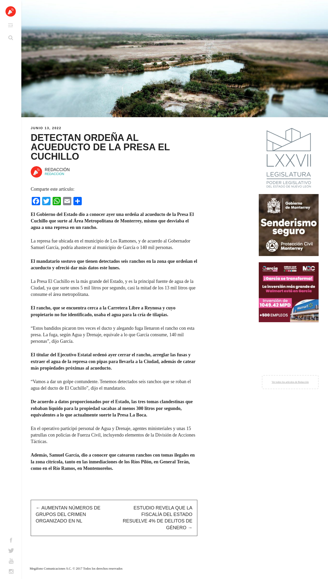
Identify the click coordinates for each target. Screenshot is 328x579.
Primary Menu (10, 25)
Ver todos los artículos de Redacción (290, 382)
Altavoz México (10, 11)
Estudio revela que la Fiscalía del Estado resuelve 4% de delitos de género (157, 517)
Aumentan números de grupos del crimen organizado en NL (68, 514)
